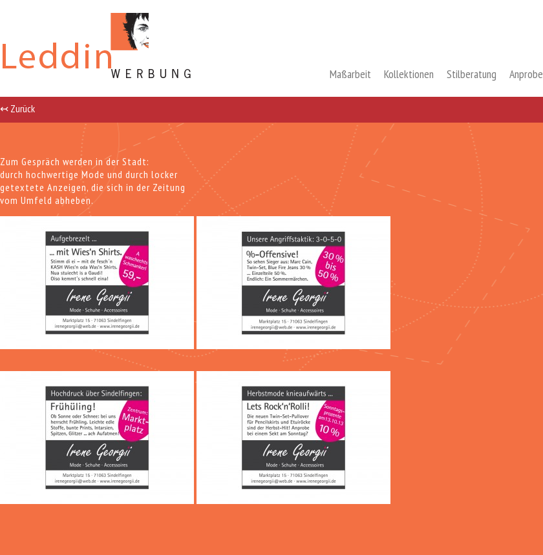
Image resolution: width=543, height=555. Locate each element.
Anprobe (526, 73)
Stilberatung (471, 73)
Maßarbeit (350, 73)
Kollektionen (409, 73)
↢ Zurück (17, 108)
